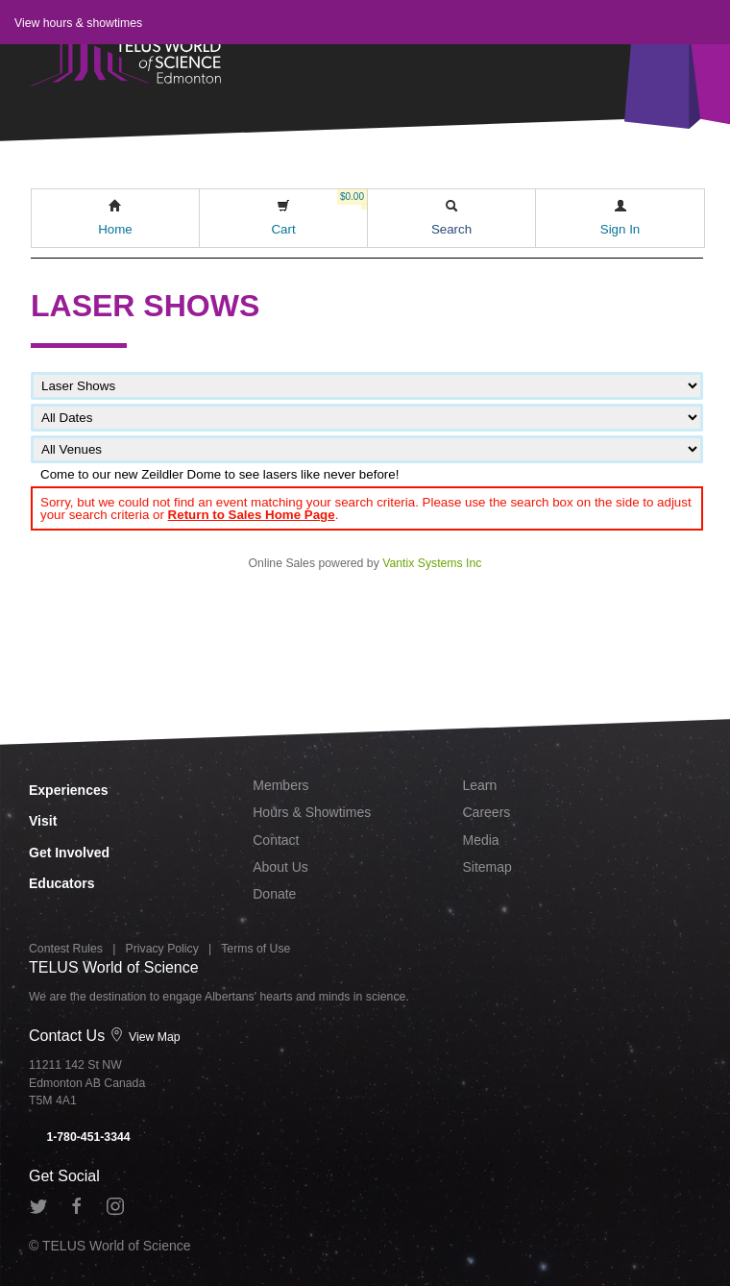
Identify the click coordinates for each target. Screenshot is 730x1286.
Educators (61, 883)
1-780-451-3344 (80, 1137)
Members (280, 785)
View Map (145, 1037)
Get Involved (69, 852)
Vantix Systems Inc (431, 563)
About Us (280, 867)
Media (481, 840)
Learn (480, 785)
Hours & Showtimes (312, 812)
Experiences (69, 790)
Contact (276, 840)
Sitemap (487, 867)
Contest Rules (66, 948)
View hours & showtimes (78, 23)
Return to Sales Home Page (251, 514)
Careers (487, 812)
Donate (274, 894)
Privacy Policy (162, 948)
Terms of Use (255, 948)
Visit (43, 820)
